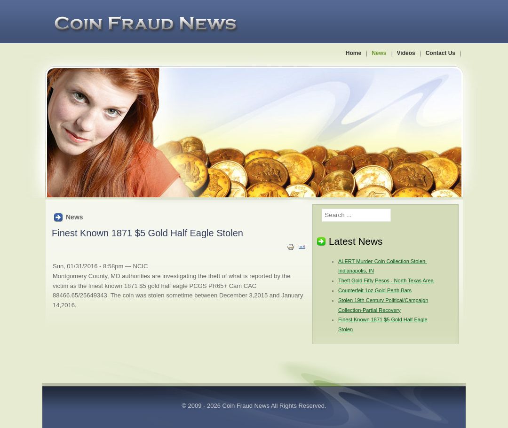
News (379, 53)
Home (353, 53)
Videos (406, 53)
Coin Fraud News (246, 405)
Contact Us (440, 53)
